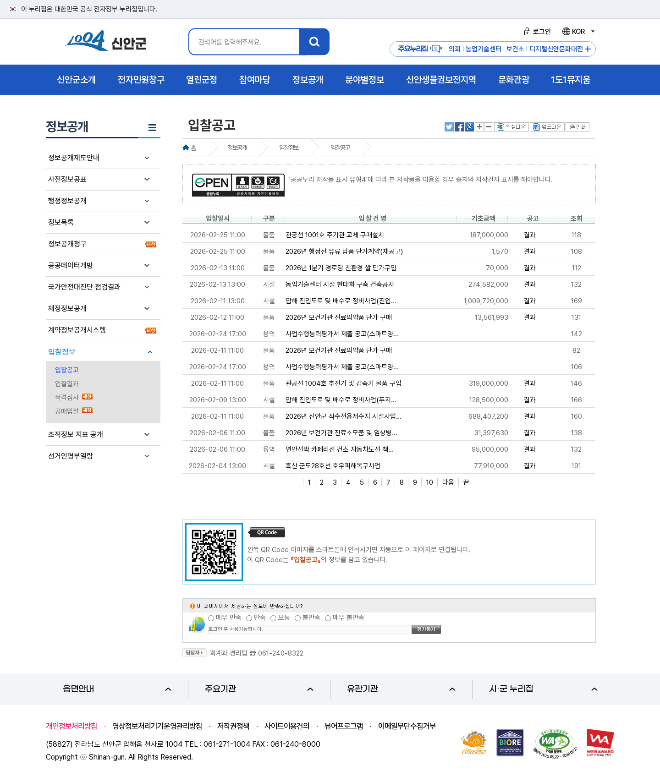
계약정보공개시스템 (77, 330)
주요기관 (259, 689)
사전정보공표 (67, 179)
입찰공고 (67, 370)
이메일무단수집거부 (407, 726)
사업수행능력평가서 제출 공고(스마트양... (342, 334)
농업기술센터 (483, 49)
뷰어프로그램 (343, 726)
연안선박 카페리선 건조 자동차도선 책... (340, 449)
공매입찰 (67, 411)
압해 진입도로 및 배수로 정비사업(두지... (341, 400)
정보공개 (237, 147)
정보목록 (61, 222)
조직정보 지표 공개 (75, 434)
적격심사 (67, 398)
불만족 (311, 617)
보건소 (515, 49)
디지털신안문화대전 (556, 49)
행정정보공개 (67, 201)
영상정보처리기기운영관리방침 (157, 726)
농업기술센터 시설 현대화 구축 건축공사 (340, 284)
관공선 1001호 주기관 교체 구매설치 (335, 235)
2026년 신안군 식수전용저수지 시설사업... (344, 416)
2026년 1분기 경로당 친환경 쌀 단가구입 (341, 268)
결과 (530, 235)
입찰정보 (62, 351)
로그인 (536, 31)
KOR (578, 31)
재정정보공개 (67, 308)
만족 (260, 617)
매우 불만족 (348, 617)
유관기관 (401, 689)
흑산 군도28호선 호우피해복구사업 (333, 466)
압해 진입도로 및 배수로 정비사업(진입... (341, 301)
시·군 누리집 (543, 689)
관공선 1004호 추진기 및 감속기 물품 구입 (344, 383)
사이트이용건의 (286, 726)
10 (429, 482)
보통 (284, 617)
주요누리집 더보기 (587, 49)
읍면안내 (117, 689)
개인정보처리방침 (71, 726)
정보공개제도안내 (73, 157)
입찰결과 (67, 384)
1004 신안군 (105, 42)
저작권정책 (233, 726)
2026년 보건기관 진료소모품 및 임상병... (341, 433)
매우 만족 (229, 617)
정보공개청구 (67, 244)
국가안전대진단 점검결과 (84, 287)
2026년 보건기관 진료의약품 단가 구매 (339, 317)
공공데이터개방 (70, 265)
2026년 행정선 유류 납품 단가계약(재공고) (344, 251)
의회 (455, 49)
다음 (448, 482)
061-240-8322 (280, 653)
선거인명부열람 (70, 456)
